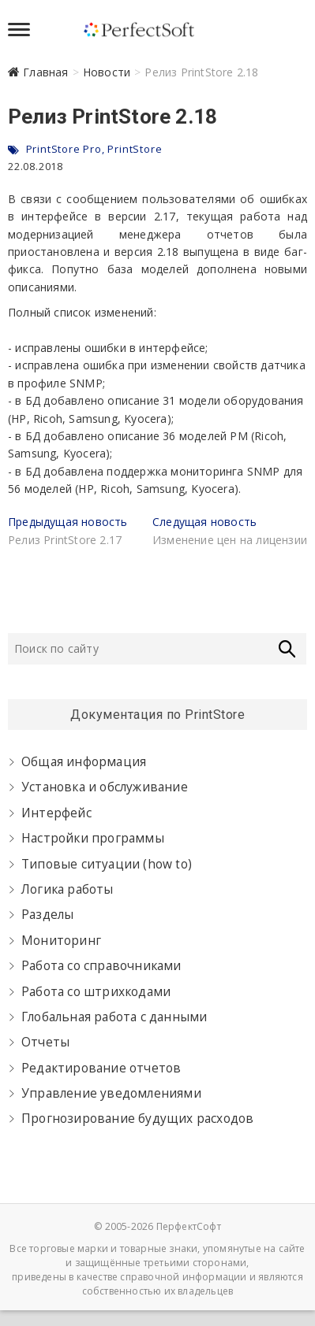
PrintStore (134, 149)
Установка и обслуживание (104, 787)
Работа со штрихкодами (96, 991)
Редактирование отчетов (101, 1068)
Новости (106, 72)
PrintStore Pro (64, 149)
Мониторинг (61, 940)
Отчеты (45, 1042)
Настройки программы (92, 838)
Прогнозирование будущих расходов (137, 1118)
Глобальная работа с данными (114, 1017)
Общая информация (83, 762)
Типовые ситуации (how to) (106, 864)
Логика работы (67, 889)
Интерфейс (56, 813)
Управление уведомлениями (111, 1093)
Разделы (47, 914)
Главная (45, 72)
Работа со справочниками (101, 965)
